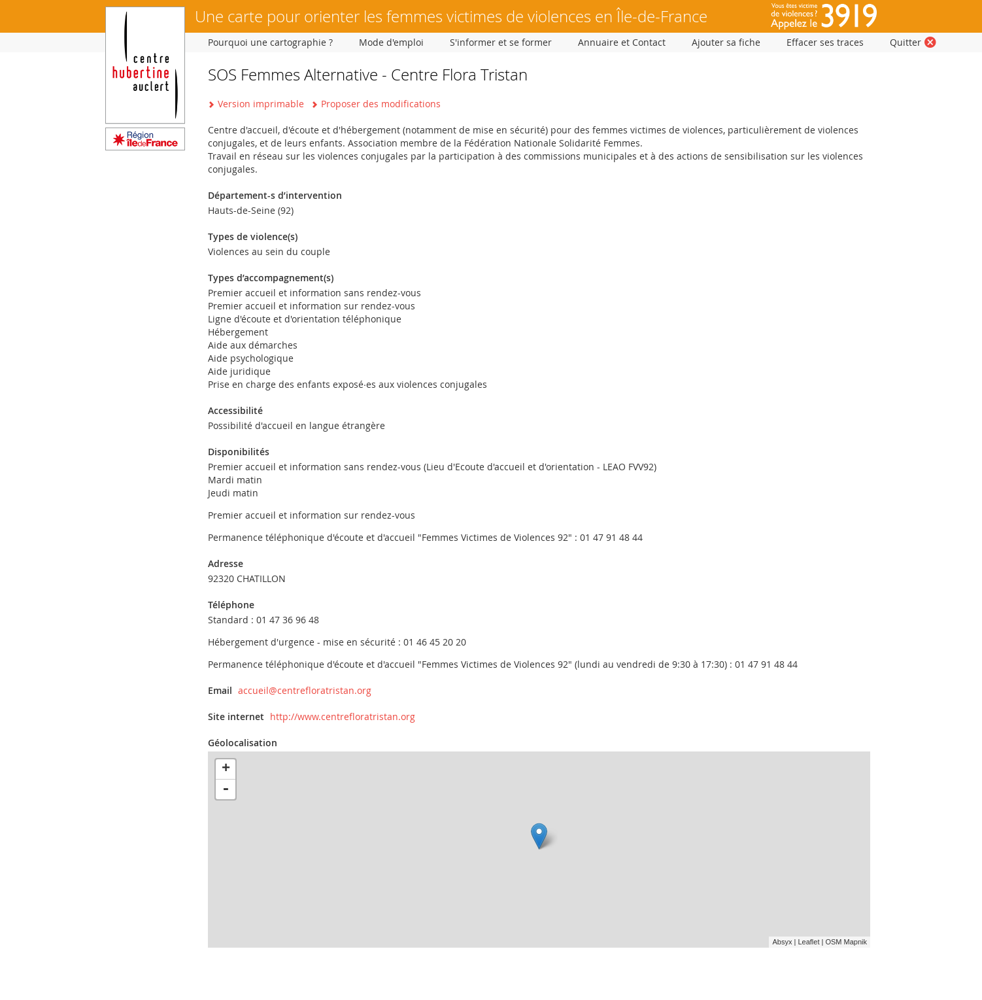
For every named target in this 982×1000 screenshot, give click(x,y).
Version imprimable (261, 103)
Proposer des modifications (381, 103)
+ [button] (226, 769)
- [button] (225, 789)
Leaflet (808, 942)
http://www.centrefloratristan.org (342, 716)
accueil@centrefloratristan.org (304, 690)
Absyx (782, 942)
